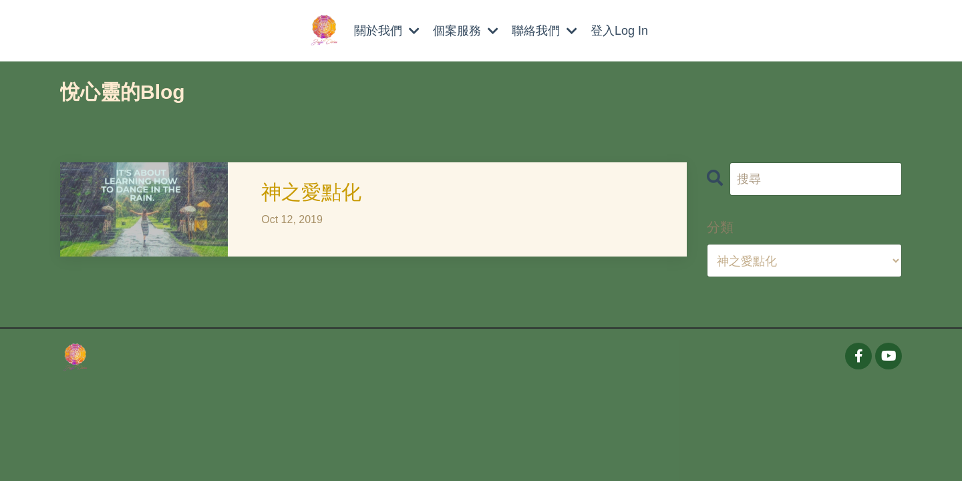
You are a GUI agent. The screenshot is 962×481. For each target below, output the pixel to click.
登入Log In (619, 30)
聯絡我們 (544, 30)
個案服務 (465, 30)
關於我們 (387, 30)
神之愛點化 (311, 191)
